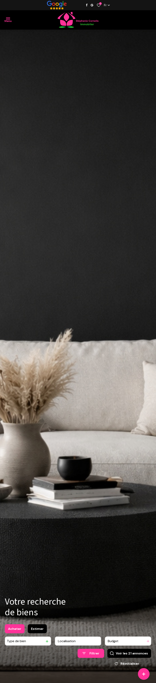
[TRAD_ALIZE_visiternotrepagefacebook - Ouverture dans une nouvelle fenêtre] (86, 5)
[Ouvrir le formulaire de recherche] (91, 656)
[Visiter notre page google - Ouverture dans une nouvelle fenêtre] (91, 5)
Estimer (37, 631)
